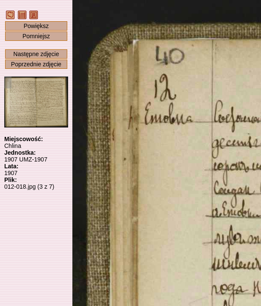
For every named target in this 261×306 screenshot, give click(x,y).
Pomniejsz (36, 36)
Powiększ (36, 26)
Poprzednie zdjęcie (36, 64)
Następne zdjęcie (36, 54)
